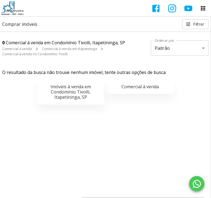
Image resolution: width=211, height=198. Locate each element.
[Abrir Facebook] (156, 8)
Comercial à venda (17, 48)
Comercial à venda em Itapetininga (69, 48)
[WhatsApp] (196, 183)
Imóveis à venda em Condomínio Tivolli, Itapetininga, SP (71, 92)
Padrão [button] (162, 48)
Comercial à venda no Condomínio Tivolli (35, 54)
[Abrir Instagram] (172, 8)
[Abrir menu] (203, 8)
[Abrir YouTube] (188, 8)
